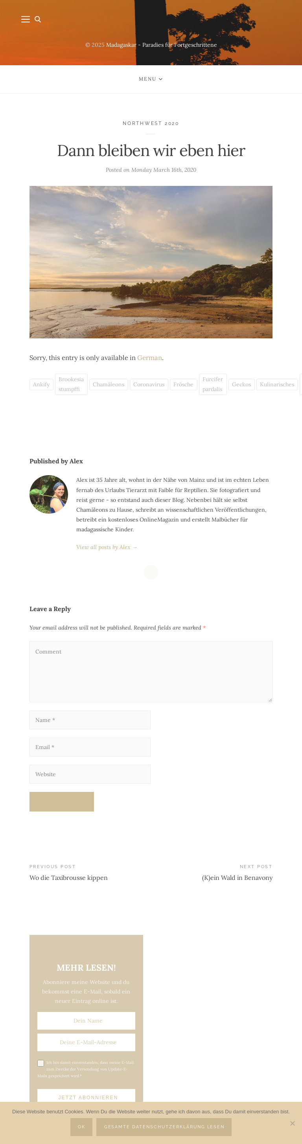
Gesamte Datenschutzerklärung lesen (164, 1126)
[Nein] (292, 1123)
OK (81, 1126)
